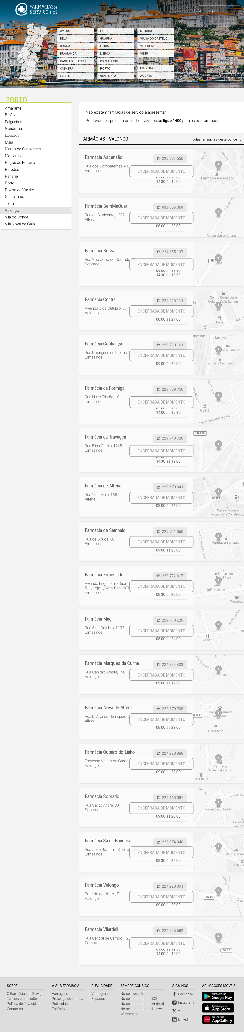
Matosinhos (15, 156)
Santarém (108, 76)
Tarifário (58, 1009)
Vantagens (60, 994)
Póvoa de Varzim (19, 190)
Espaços (98, 999)
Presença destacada (67, 999)
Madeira (146, 68)
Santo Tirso (14, 196)
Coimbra (66, 68)
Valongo (12, 210)
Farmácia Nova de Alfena (108, 707)
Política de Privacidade (24, 1004)
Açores (146, 75)
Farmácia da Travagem (106, 437)
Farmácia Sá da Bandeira (108, 841)
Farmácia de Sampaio (105, 530)
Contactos (15, 1009)
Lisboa (105, 53)
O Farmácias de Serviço (25, 994)
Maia (9, 142)
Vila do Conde (16, 217)
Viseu (144, 53)
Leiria (104, 46)
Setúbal (146, 31)
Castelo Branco (73, 61)
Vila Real (147, 46)
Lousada (12, 135)
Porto (105, 68)
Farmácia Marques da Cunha (112, 663)
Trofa (9, 203)
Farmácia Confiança (103, 344)
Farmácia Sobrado (102, 796)
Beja (63, 38)
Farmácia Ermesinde (104, 574)
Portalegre (109, 61)
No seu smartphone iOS (139, 999)
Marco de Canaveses (23, 149)
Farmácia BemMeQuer (106, 206)
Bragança (68, 53)
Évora (65, 76)
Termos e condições (23, 999)
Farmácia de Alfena (103, 486)
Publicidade (60, 1004)
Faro (104, 31)
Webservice (129, 1014)
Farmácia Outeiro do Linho (110, 752)
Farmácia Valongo (102, 885)
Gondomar (14, 128)
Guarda (106, 38)
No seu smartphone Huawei (142, 1009)
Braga (65, 46)
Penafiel (12, 176)
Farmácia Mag (98, 619)
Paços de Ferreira (20, 162)
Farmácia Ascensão (103, 157)
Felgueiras (13, 122)
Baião (10, 115)
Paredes (12, 169)
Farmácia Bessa (100, 250)
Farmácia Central (101, 299)
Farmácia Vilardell (101, 929)
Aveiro (65, 31)
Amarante (13, 108)
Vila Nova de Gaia (20, 224)
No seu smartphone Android (142, 1004)
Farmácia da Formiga (104, 388)
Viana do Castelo (154, 38)
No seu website (132, 994)
